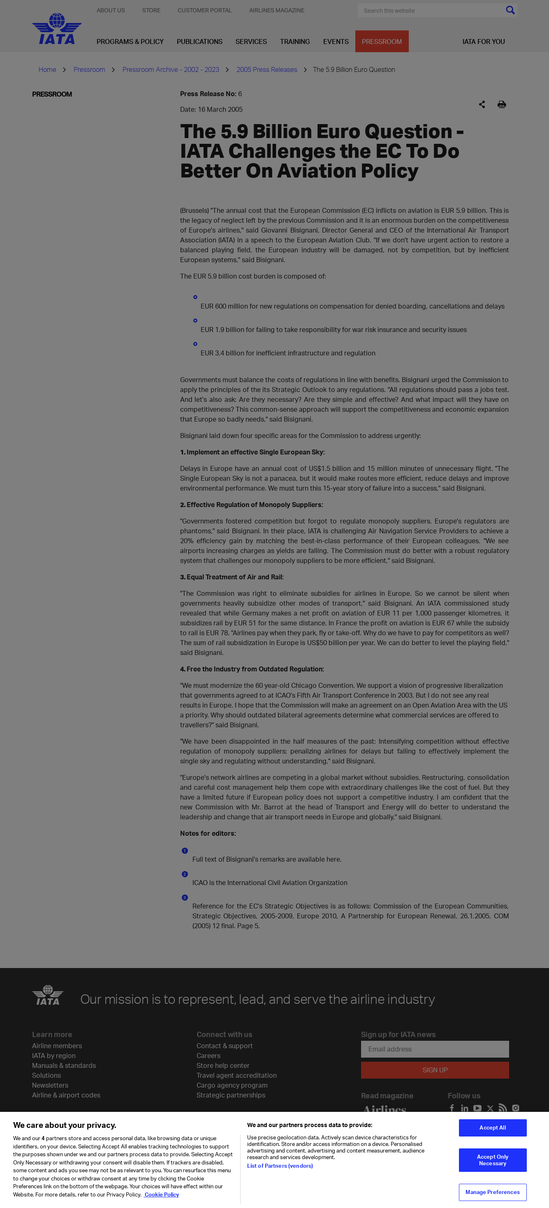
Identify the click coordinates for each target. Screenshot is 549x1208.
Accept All (492, 1133)
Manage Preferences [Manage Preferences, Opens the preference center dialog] (492, 1197)
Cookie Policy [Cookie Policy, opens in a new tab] (161, 1199)
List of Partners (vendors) (280, 1171)
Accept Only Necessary (492, 1165)
